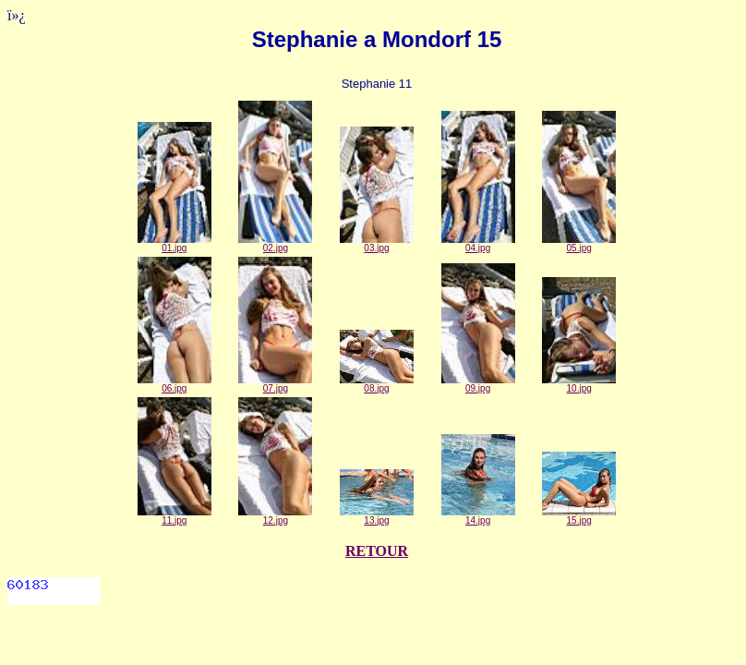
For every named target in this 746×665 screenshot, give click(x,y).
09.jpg (478, 384)
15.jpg (579, 516)
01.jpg (174, 244)
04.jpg (478, 244)
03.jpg (377, 244)
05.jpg (579, 244)
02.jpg (275, 244)
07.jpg (275, 384)
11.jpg (174, 516)
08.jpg (377, 384)
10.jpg (579, 384)
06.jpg (174, 384)
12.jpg (275, 516)
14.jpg (478, 516)
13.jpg (377, 516)
